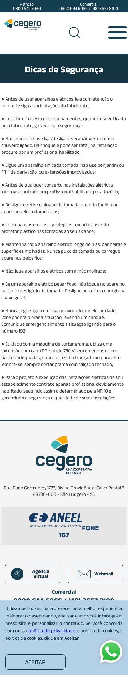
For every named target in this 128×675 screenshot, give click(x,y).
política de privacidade (51, 630)
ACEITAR (35, 662)
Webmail (95, 574)
